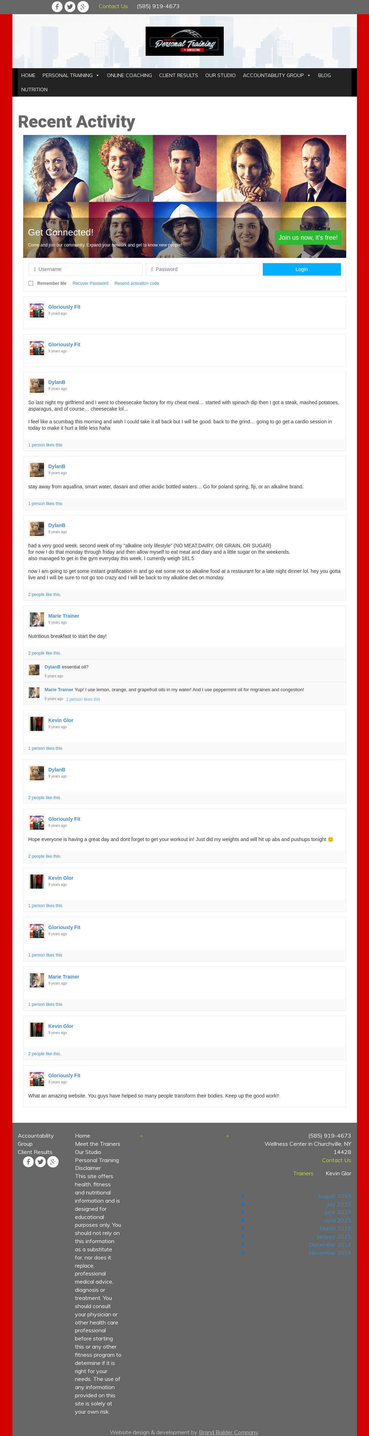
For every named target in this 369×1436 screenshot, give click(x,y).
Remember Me (51, 283)
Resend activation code (137, 283)
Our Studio (88, 1151)
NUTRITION (34, 89)
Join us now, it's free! (308, 237)
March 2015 (335, 1228)
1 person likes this (45, 445)
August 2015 (334, 1195)
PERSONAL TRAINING (68, 75)
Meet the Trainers (97, 1143)
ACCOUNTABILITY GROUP (273, 75)
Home (82, 1135)
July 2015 (339, 1204)
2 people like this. (44, 594)
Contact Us (113, 6)
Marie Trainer (63, 616)
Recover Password (91, 283)
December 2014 (330, 1244)
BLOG (324, 75)
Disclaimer (88, 1167)
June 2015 (338, 1211)
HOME (28, 75)
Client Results (35, 1151)
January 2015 (333, 1236)
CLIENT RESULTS (178, 75)
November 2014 (330, 1252)
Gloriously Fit (64, 307)
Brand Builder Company (228, 1432)
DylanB (56, 382)
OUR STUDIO (220, 75)
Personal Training (97, 1160)
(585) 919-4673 (158, 6)
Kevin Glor (61, 720)
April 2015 (337, 1220)
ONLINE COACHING (129, 75)
